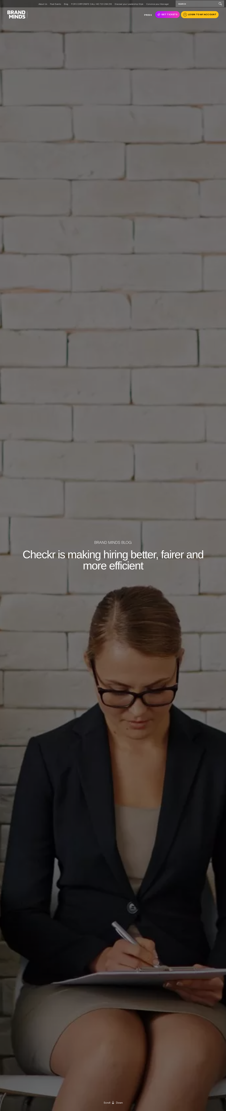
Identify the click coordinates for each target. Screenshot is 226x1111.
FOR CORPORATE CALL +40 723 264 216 (91, 4)
